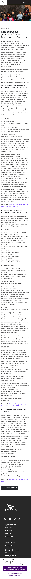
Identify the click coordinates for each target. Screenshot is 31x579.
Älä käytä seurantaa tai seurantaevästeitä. (15, 574)
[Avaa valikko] (28, 2)
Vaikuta (8, 533)
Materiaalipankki (12, 550)
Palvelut (8, 528)
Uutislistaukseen (10, 487)
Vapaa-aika (9, 530)
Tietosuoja (9, 553)
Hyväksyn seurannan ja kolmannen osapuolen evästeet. (15, 569)
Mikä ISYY (9, 536)
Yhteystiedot (10, 556)
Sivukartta (10, 542)
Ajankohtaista (11, 525)
